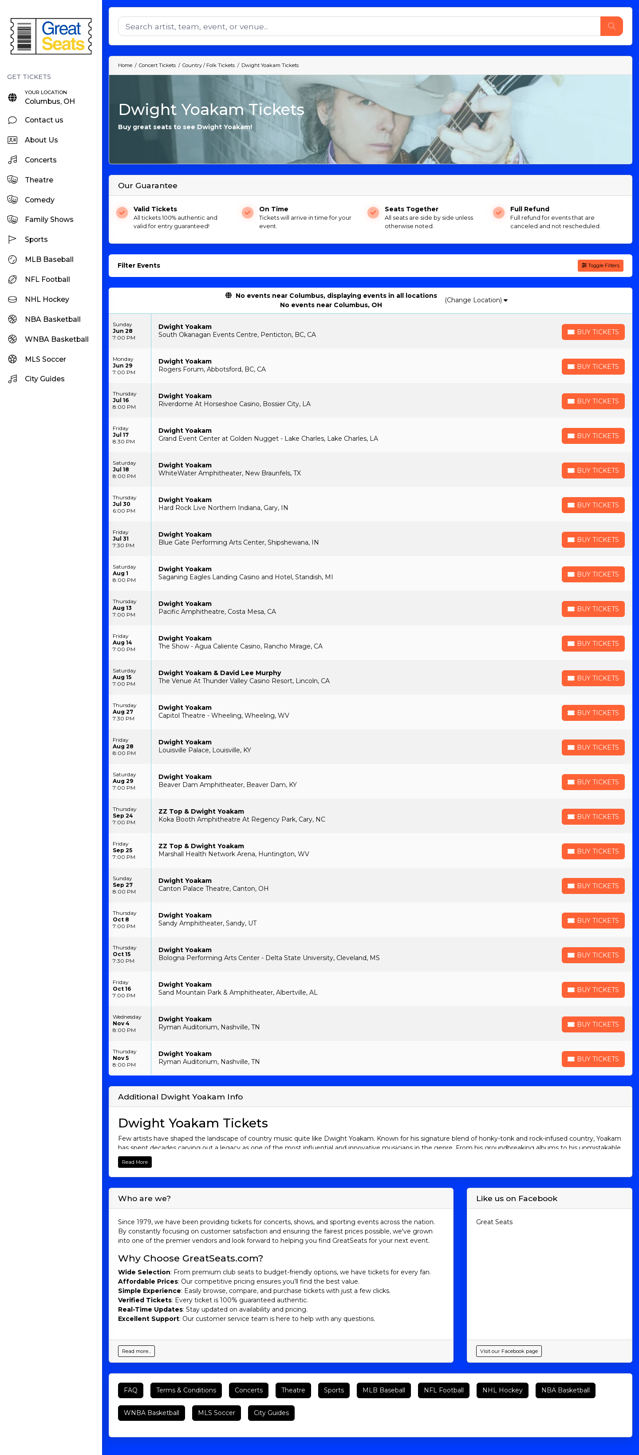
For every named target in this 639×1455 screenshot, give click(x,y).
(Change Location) (476, 300)
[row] (370, 331)
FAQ (131, 1390)
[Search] (359, 26)
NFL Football (444, 1390)
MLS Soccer (216, 1413)
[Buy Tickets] (593, 332)
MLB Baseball (384, 1390)
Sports (334, 1390)
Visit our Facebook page (509, 1351)
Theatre (293, 1390)
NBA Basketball (565, 1390)
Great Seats (494, 1222)
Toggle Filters (600, 265)
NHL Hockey (502, 1390)
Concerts (249, 1390)
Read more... (136, 1351)
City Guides (271, 1413)
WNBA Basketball (151, 1413)
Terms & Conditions (186, 1390)
